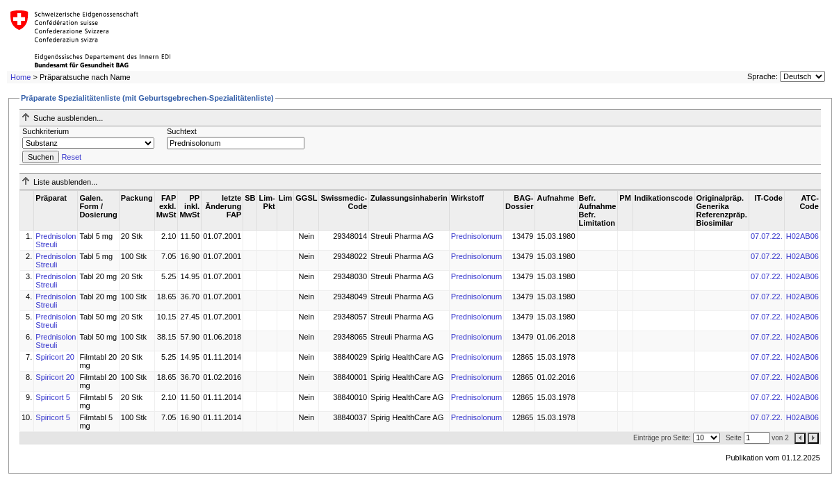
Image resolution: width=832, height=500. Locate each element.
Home (20, 77)
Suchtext (182, 131)
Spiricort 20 (54, 357)
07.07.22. (767, 236)
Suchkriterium (45, 131)
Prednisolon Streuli (55, 240)
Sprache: (762, 76)
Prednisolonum (476, 236)
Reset (71, 157)
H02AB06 (802, 236)
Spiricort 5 (52, 397)
